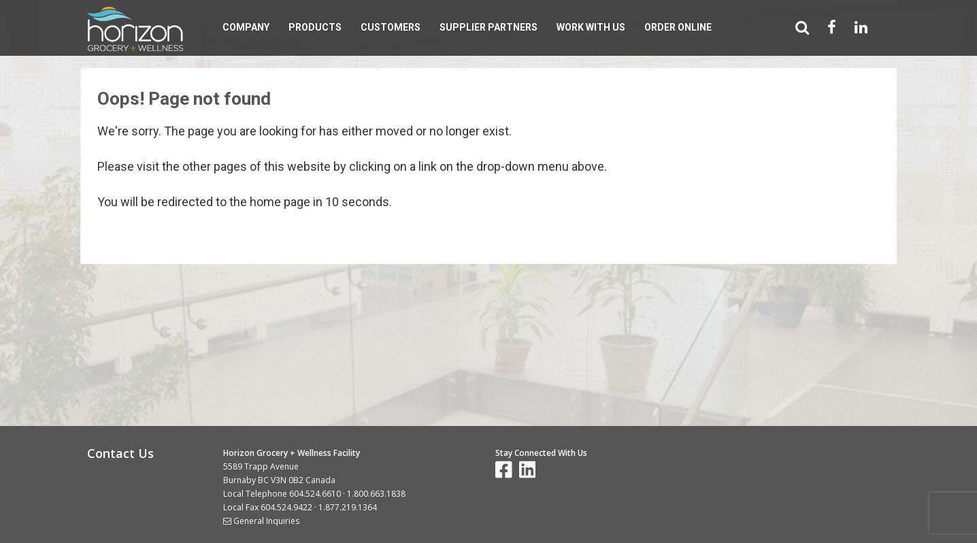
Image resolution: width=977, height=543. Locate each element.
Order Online (678, 27)
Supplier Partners (488, 27)
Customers (390, 27)
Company (245, 27)
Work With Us (591, 27)
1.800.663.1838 (376, 493)
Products (315, 27)
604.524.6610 (315, 493)
